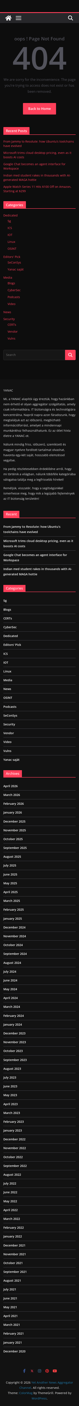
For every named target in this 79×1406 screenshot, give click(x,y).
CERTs (12, 325)
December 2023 (14, 1033)
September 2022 (15, 1166)
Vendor (13, 331)
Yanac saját (16, 269)
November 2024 (14, 936)
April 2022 (10, 1210)
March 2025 (11, 901)
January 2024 (12, 1024)
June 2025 (10, 874)
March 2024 (11, 1007)
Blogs (11, 283)
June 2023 (10, 1086)
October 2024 (13, 945)
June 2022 (10, 1192)
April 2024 (10, 998)
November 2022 (14, 1148)
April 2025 (10, 892)
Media (7, 277)
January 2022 (12, 1236)
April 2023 (10, 1104)
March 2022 (11, 1219)
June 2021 (10, 1298)
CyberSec (14, 290)
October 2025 (13, 839)
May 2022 (10, 1201)
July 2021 (9, 1289)
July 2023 (9, 1077)
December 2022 (14, 1139)
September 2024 (15, 954)
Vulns (11, 338)
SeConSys (14, 262)
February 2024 (13, 1016)
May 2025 (10, 883)
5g (9, 221)
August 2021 (12, 1280)
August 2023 (12, 1069)
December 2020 (14, 1351)
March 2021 (11, 1325)
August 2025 (12, 857)
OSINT (12, 249)
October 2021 (13, 1263)
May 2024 (10, 989)
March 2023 (11, 1113)
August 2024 (12, 963)
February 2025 (13, 910)
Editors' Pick (11, 257)
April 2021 (10, 1316)
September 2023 (15, 1060)
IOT (10, 235)
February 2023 (13, 1122)
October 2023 (13, 1051)
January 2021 (12, 1342)
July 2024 (9, 971)
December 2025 (14, 821)
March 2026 (11, 795)
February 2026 (13, 804)
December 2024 (14, 927)
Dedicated (10, 215)
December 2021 (14, 1245)
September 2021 (15, 1272)
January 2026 (12, 812)
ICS (10, 228)
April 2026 (10, 786)
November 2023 (14, 1042)
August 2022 (12, 1175)
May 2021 (10, 1307)
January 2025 (12, 919)
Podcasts (14, 297)
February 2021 (13, 1333)
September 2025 (15, 848)
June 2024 (10, 980)
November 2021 (14, 1254)
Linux (11, 242)
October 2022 (13, 1157)
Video (11, 304)
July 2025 (9, 865)
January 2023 (12, 1130)
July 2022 (9, 1183)
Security (9, 319)
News (7, 312)
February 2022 (13, 1228)
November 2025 (14, 830)
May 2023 (10, 1095)
